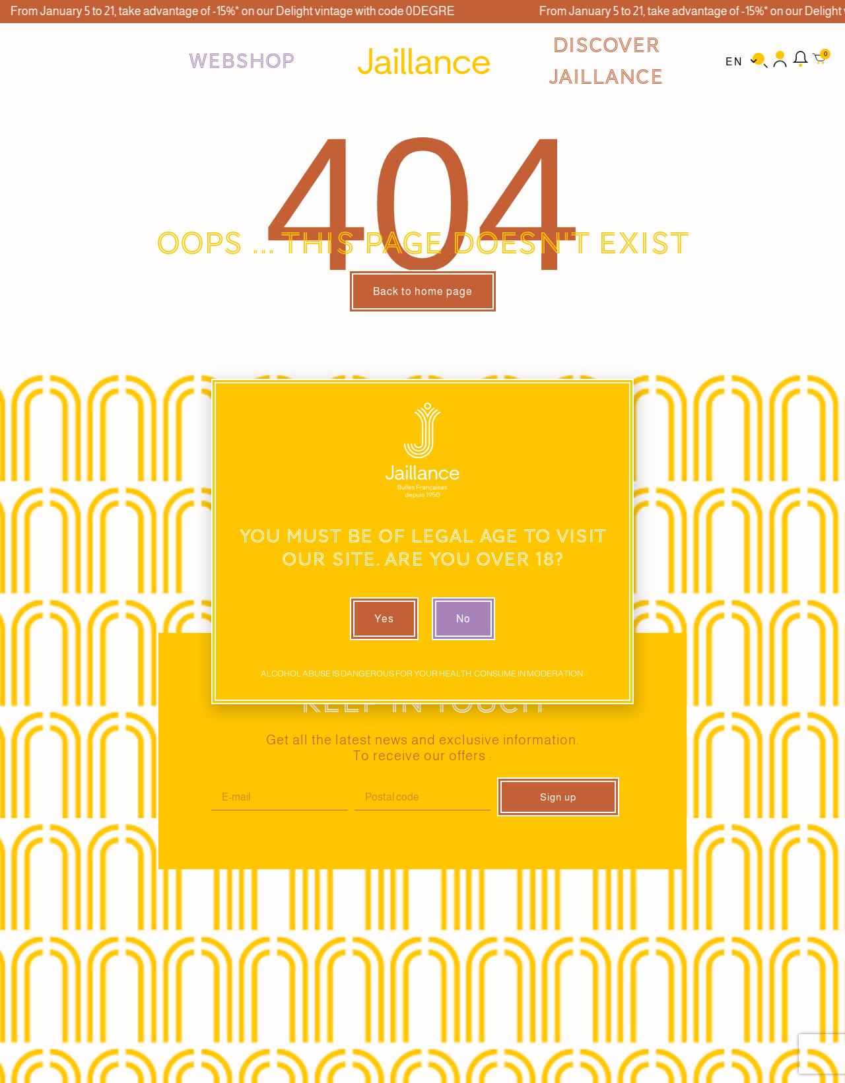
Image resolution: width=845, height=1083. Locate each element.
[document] (422, 541)
